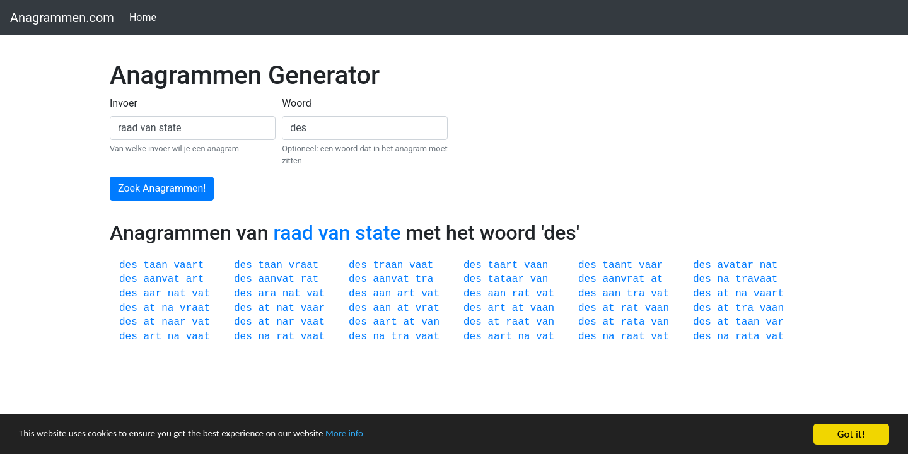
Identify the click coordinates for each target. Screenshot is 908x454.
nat (769, 265)
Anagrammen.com (62, 17)
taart (502, 265)
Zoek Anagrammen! (162, 188)
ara (267, 294)
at (657, 279)
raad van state (336, 233)
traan (388, 265)
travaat (756, 279)
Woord (296, 103)
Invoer (123, 103)
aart (385, 322)
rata (632, 322)
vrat (427, 308)
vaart (188, 265)
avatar (735, 265)
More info (387, 434)
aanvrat (623, 279)
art (195, 279)
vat (201, 294)
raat (518, 322)
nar (285, 322)
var (774, 322)
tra (425, 279)
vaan (536, 265)
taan (155, 265)
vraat (303, 265)
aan (382, 294)
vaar (651, 265)
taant (617, 265)
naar (173, 322)
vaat (421, 265)
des (128, 265)
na (723, 279)
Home (145, 16)
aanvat (161, 279)
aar (152, 294)
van (539, 279)
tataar (505, 279)
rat (310, 279)
